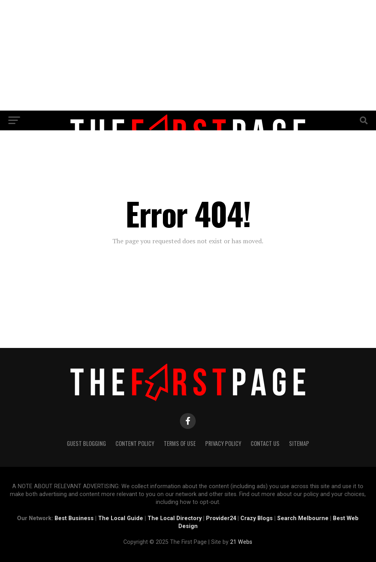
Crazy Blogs (256, 518)
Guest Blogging (86, 443)
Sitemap (299, 443)
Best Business (74, 518)
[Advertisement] (188, 55)
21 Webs (241, 542)
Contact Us (265, 443)
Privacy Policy (223, 443)
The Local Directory (174, 518)
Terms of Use (180, 443)
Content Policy (134, 443)
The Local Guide (120, 518)
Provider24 (221, 518)
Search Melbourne (303, 518)
